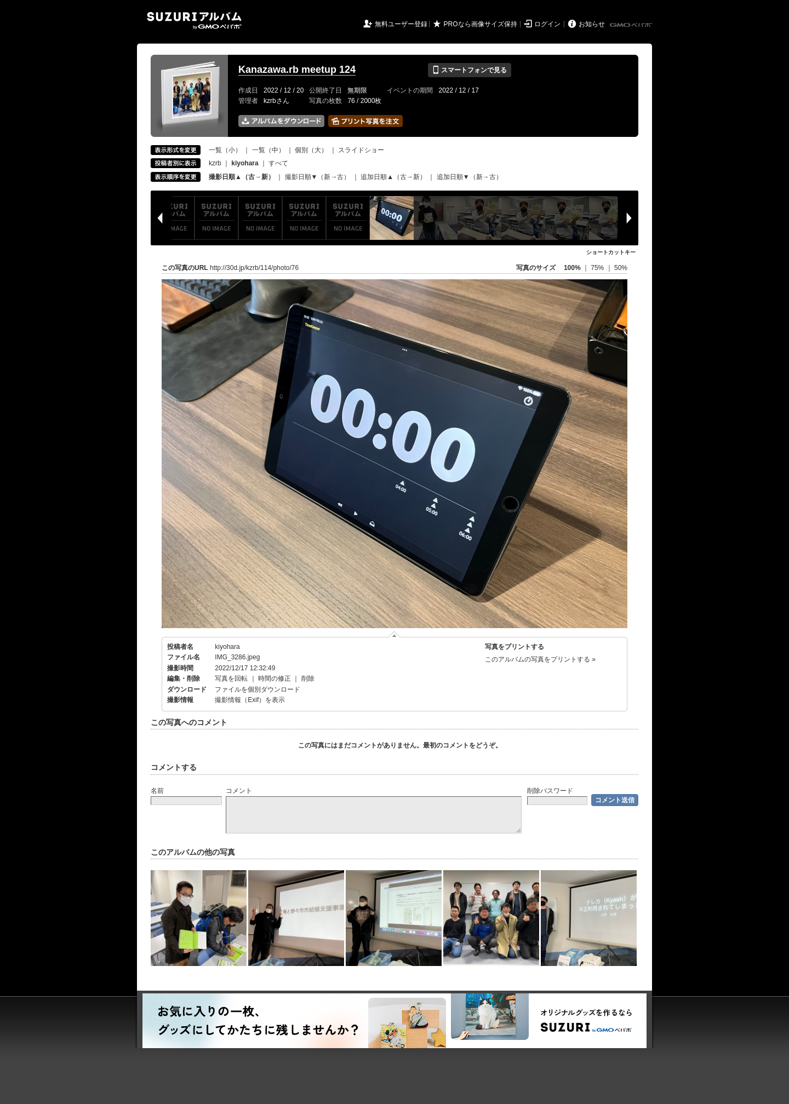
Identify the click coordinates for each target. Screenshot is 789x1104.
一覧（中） (268, 150)
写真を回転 (231, 678)
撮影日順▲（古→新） (242, 177)
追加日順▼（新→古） (469, 177)
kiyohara (227, 647)
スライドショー (361, 150)
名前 (157, 791)
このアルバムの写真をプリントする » (540, 659)
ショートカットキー (611, 252)
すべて (278, 163)
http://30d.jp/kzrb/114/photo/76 (254, 268)
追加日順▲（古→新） (393, 177)
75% (598, 268)
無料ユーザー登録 (401, 24)
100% (572, 268)
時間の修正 (274, 678)
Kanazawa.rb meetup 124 (297, 69)
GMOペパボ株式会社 (632, 25)
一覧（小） (225, 150)
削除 (308, 678)
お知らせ (592, 24)
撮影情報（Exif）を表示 (250, 700)
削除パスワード (550, 791)
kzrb (215, 163)
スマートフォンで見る (469, 70)
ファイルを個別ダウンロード (257, 689)
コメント (239, 791)
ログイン (547, 24)
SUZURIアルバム (194, 20)
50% (620, 268)
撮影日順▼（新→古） (318, 177)
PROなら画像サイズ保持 (480, 24)
